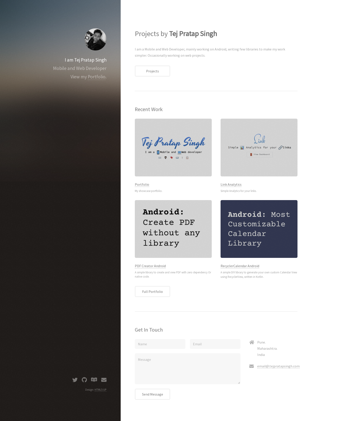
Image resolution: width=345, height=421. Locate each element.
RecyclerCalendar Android (240, 266)
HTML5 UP (101, 389)
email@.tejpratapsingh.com (278, 366)
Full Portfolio (152, 291)
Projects (152, 71)
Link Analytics (231, 184)
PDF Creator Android (150, 266)
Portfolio (96, 77)
